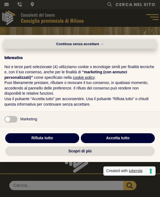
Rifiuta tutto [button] (42, 138)
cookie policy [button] (84, 77)
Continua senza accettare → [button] (80, 44)
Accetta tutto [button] (118, 138)
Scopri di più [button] (80, 151)
